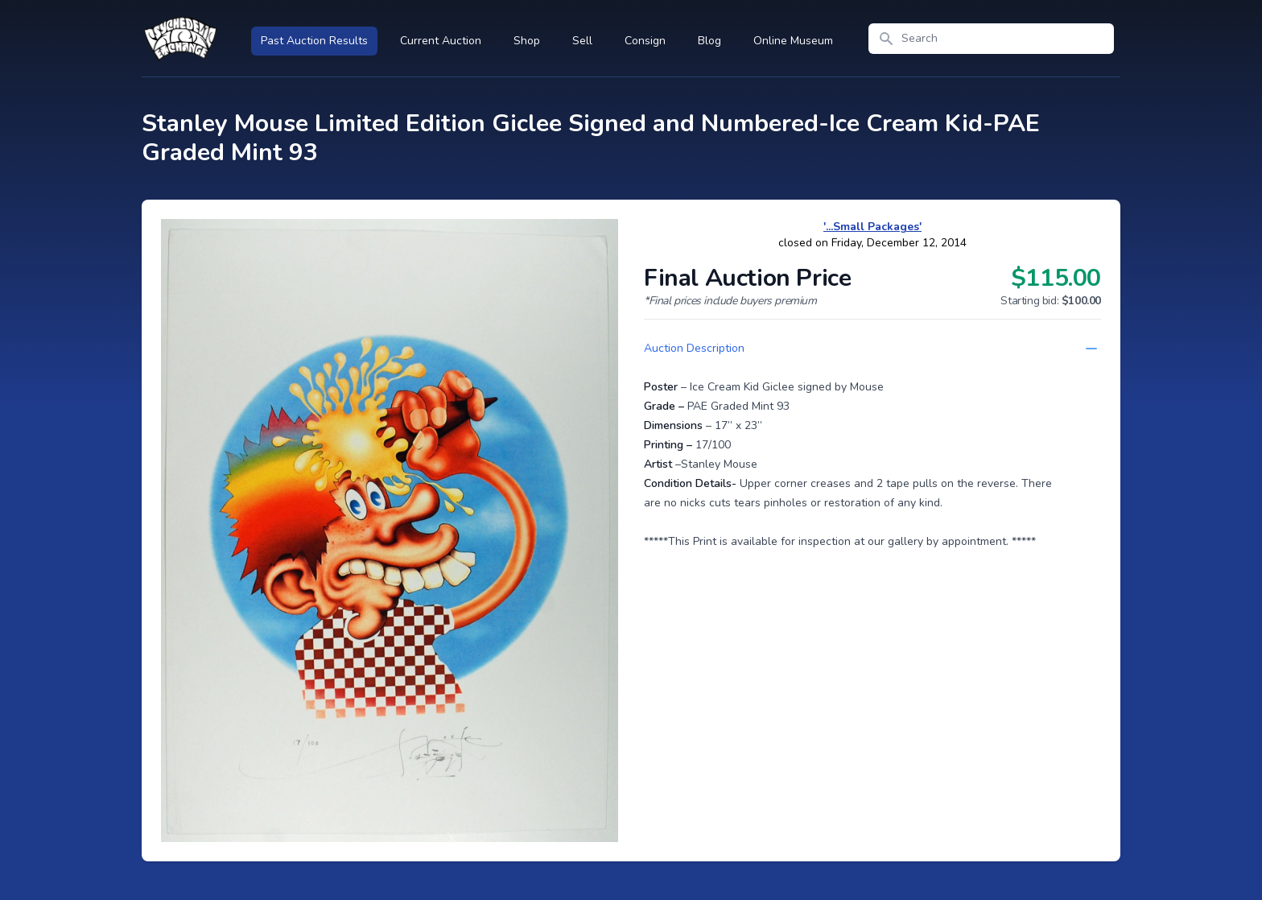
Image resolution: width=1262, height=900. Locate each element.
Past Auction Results (314, 40)
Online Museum (793, 40)
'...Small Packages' (872, 226)
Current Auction (440, 40)
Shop (526, 40)
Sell (582, 40)
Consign (645, 40)
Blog (709, 40)
